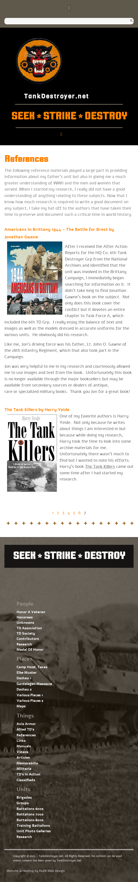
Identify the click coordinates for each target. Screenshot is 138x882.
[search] (65, 21)
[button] (69, 7)
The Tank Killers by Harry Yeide (36, 410)
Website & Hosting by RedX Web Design (36, 871)
